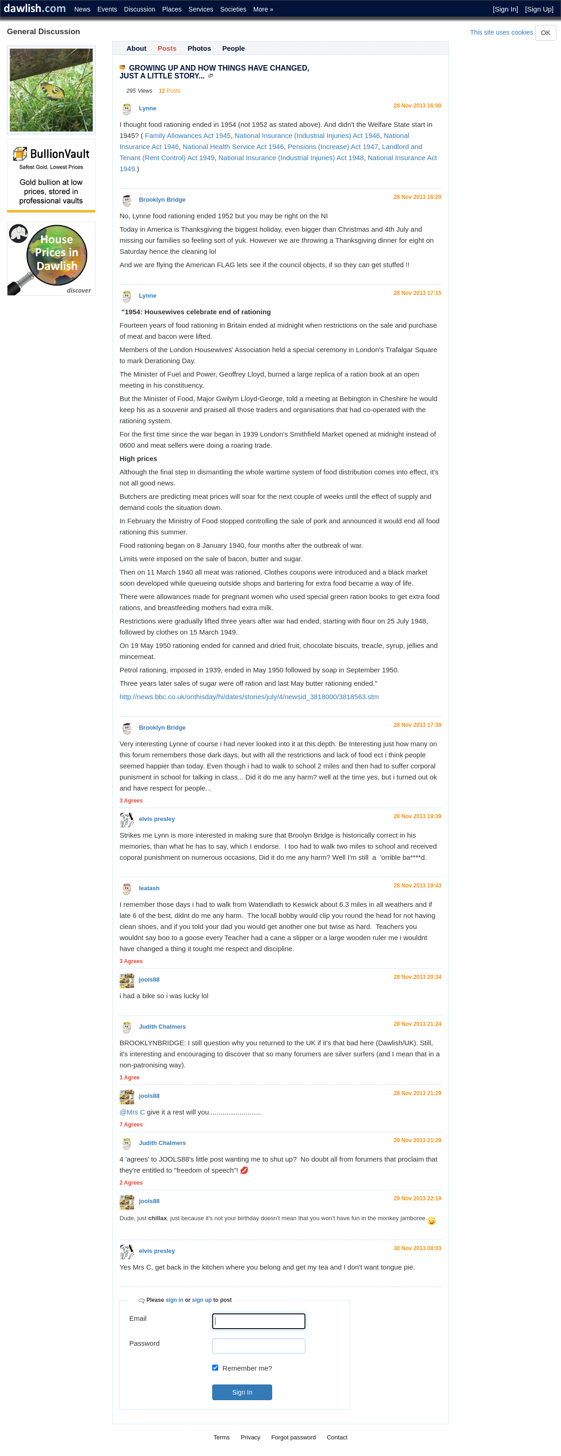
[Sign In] (505, 9)
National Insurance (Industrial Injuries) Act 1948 (291, 158)
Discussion (139, 9)
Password (144, 1343)
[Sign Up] (539, 9)
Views (144, 91)
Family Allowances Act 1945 (188, 135)
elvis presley (157, 818)
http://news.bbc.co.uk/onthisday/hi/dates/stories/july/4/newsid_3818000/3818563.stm (249, 697)
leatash (149, 888)
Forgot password (293, 1437)
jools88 (149, 979)
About (136, 48)
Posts (167, 48)
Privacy (251, 1437)
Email (138, 1318)
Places (172, 9)
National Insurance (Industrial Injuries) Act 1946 (307, 135)
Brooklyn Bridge (162, 199)
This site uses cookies (501, 32)
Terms (222, 1437)
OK (545, 32)
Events (107, 9)
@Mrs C (132, 1112)
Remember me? (247, 1368)
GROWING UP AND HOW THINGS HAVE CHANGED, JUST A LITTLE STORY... (214, 72)
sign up (202, 1300)
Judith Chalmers (162, 1026)
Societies (233, 9)
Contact (337, 1437)
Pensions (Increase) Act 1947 (333, 146)
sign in (175, 1300)
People (233, 48)
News (82, 9)
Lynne (147, 108)
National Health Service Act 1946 (233, 146)
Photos (199, 48)
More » (263, 9)
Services (201, 9)
